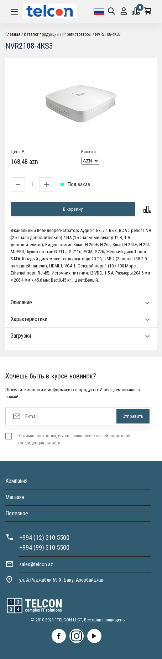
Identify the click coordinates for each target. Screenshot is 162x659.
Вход (123, 11)
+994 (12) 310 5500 (44, 537)
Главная (12, 34)
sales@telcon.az (36, 564)
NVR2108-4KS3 (108, 34)
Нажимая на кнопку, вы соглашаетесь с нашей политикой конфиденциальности (74, 439)
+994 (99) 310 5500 (44, 547)
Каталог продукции (41, 34)
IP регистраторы (77, 34)
